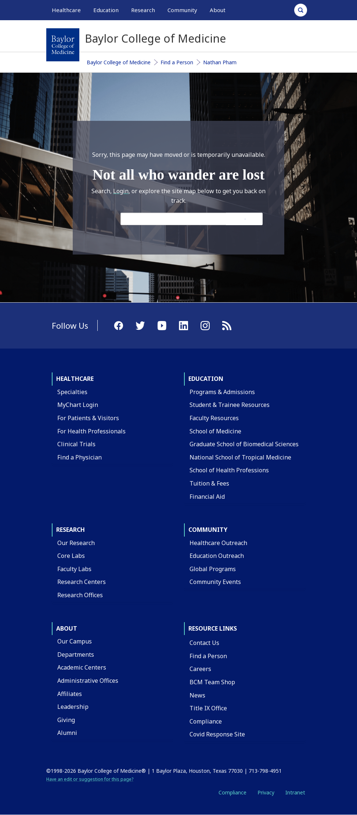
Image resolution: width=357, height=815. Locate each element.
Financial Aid (207, 497)
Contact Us (204, 643)
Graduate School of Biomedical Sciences (244, 444)
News (197, 695)
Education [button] (106, 10)
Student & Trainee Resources (230, 405)
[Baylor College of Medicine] (62, 44)
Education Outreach (217, 556)
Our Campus (74, 641)
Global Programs (213, 569)
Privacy (265, 792)
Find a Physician (79, 457)
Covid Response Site (217, 734)
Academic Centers (81, 667)
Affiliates (69, 694)
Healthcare (75, 379)
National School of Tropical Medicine (240, 457)
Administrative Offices (87, 681)
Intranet (295, 792)
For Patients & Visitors (88, 418)
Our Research (76, 543)
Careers (200, 669)
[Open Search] (300, 10)
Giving (66, 720)
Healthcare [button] (66, 10)
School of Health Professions (229, 470)
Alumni (67, 733)
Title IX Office (208, 708)
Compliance (206, 721)
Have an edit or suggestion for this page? (89, 779)
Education (205, 379)
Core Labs (71, 556)
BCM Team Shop (212, 682)
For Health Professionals (91, 431)
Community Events (215, 582)
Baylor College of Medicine (119, 62)
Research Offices (80, 595)
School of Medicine (215, 431)
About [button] (218, 10)
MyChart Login (77, 405)
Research (70, 530)
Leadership (73, 707)
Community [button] (182, 10)
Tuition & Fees (209, 483)
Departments (75, 654)
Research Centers (81, 582)
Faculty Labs (74, 569)
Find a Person (177, 62)
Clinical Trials (76, 444)
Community (207, 530)
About (66, 628)
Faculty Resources (214, 418)
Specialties (72, 392)
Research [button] (143, 10)
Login (121, 191)
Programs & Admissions (222, 392)
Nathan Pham (220, 62)
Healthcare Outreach (218, 543)
